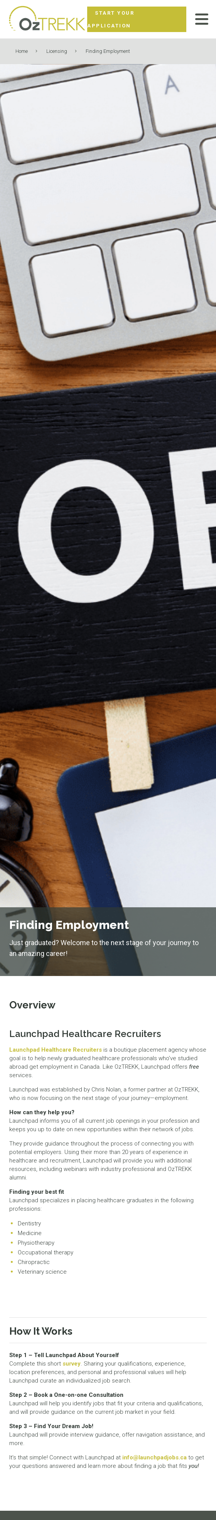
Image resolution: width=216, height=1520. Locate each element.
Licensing (56, 51)
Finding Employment (108, 51)
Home (21, 51)
